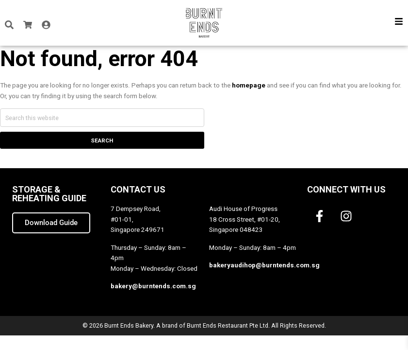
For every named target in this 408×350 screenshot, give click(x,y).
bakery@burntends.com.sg (153, 286)
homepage (248, 85)
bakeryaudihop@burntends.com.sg (264, 265)
